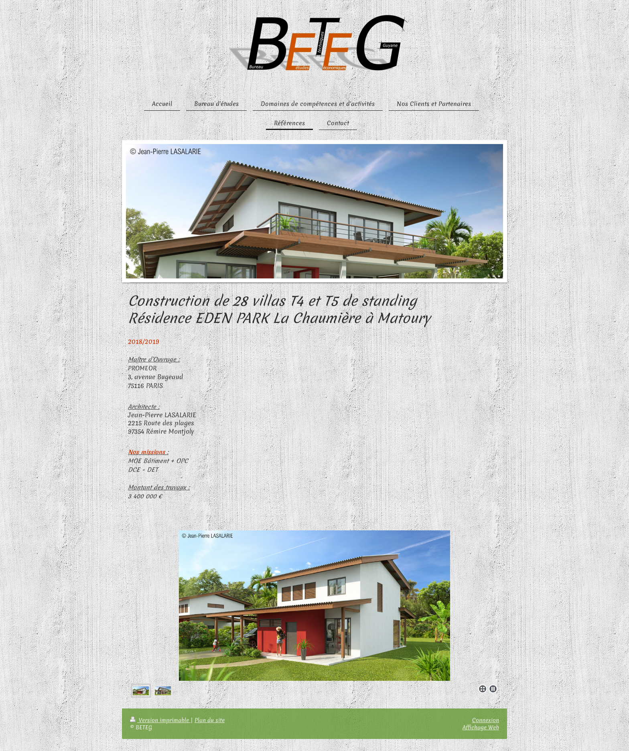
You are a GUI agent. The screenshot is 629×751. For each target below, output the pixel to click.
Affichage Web (481, 727)
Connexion (485, 720)
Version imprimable (160, 720)
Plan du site (210, 720)
